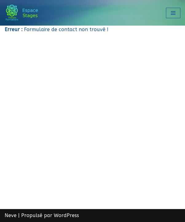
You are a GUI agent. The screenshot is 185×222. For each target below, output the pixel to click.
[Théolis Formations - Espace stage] (23, 12)
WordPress (66, 215)
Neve (11, 215)
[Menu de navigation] (173, 13)
